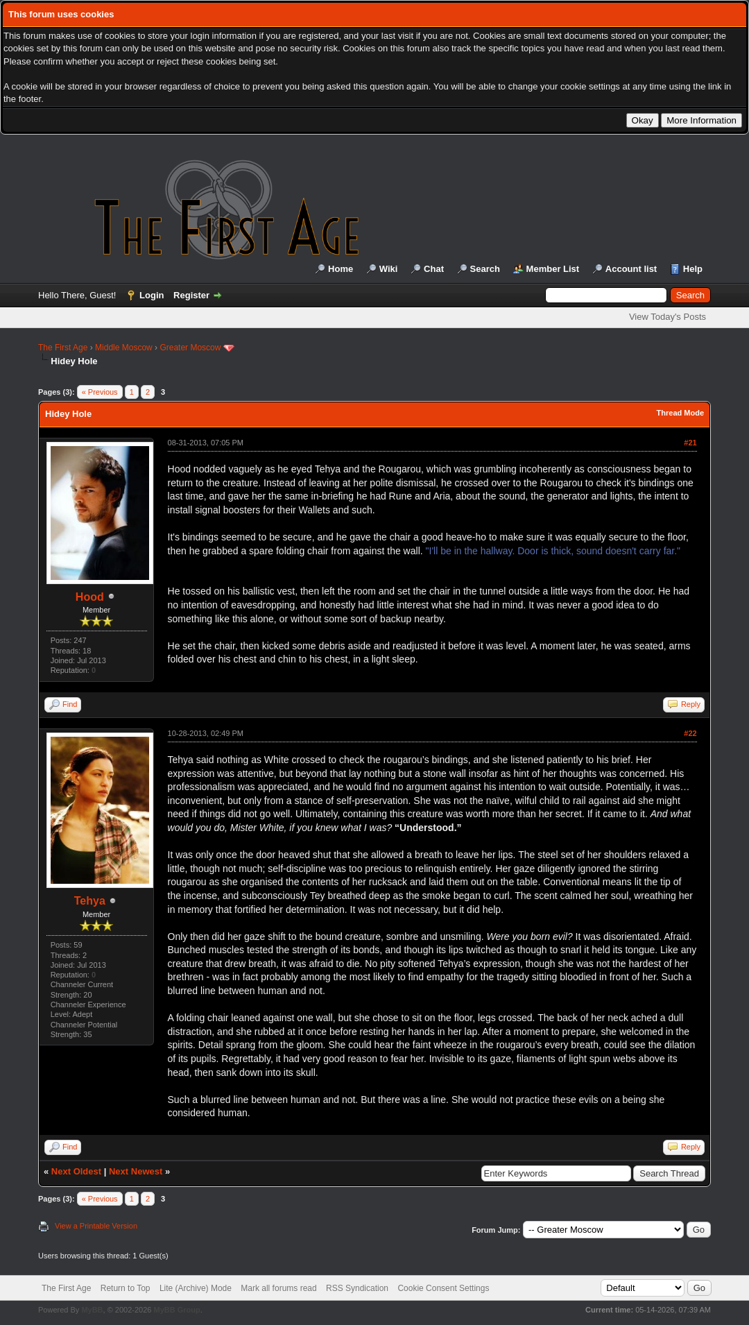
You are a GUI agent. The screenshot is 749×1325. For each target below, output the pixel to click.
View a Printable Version (96, 1226)
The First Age (62, 347)
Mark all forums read (278, 1288)
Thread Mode (680, 413)
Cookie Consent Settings (443, 1288)
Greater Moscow (190, 347)
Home (340, 269)
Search (485, 269)
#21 (690, 442)
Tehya (89, 901)
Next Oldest (76, 1171)
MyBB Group (176, 1310)
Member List (553, 269)
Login (151, 295)
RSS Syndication (357, 1288)
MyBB (92, 1310)
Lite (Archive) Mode (196, 1288)
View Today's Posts (667, 316)
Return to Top (125, 1288)
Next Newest (135, 1171)
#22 (690, 733)
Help (693, 269)
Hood (90, 597)
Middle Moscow (124, 347)
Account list (631, 269)
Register (191, 295)
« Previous (100, 392)
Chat (434, 269)
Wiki (388, 269)
